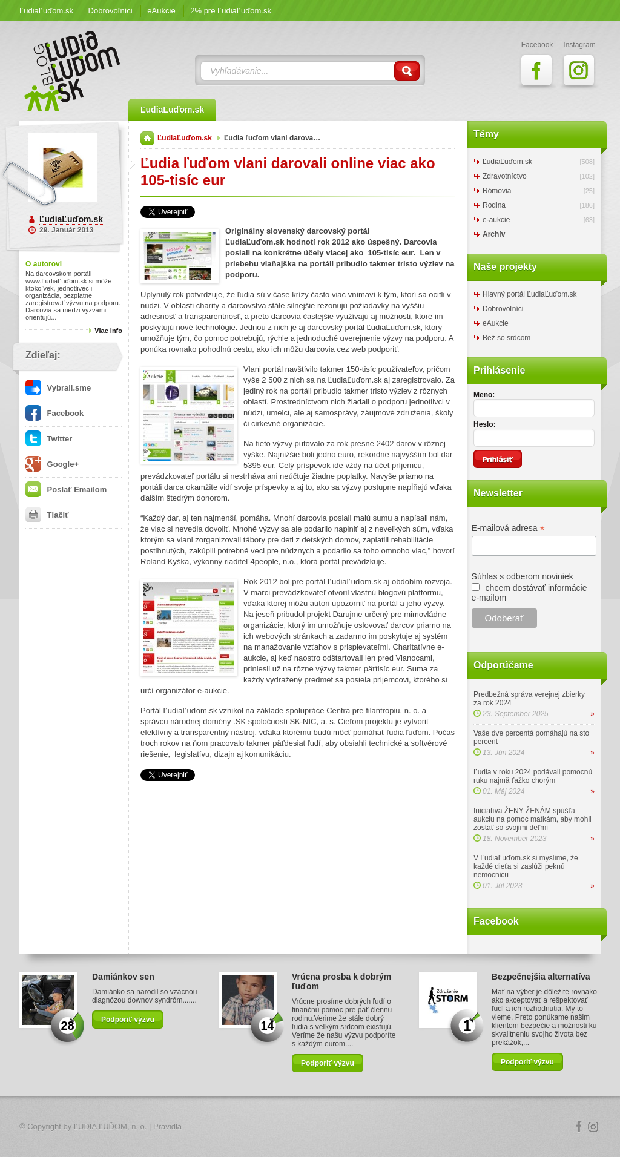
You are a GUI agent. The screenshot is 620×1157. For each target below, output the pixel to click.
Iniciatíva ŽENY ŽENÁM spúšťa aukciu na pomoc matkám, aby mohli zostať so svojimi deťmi (532, 819)
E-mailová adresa (508, 528)
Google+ (52, 464)
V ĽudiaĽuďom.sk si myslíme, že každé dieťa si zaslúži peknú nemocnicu (525, 866)
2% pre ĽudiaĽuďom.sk (230, 10)
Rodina (494, 205)
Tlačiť (46, 514)
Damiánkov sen (123, 976)
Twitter (48, 438)
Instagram (593, 1127)
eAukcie (161, 10)
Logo (310, 1127)
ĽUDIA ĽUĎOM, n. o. (110, 1126)
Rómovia (497, 190)
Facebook (54, 413)
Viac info (108, 330)
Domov (147, 138)
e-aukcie (496, 220)
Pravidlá (167, 1126)
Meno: (484, 395)
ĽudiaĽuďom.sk (46, 10)
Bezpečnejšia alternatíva (541, 976)
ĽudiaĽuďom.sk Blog (72, 71)
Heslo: (484, 424)
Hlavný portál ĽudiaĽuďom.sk (529, 294)
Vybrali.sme (58, 387)
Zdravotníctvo (505, 176)
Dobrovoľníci (110, 10)
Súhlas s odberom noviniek (522, 576)
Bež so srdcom (506, 338)
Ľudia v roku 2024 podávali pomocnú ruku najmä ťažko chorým (532, 776)
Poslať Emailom (66, 489)
